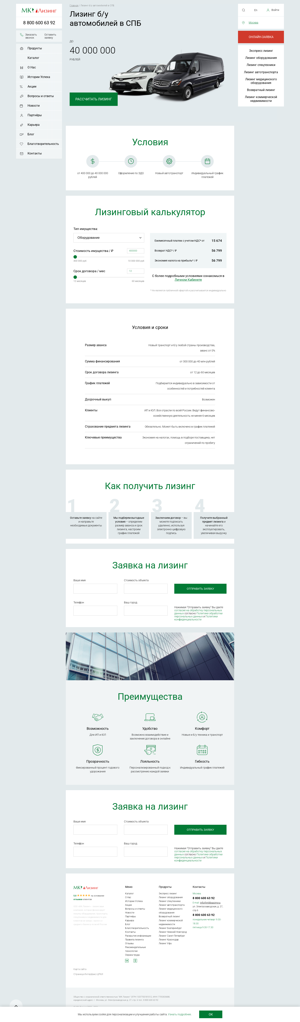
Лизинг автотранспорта (261, 72)
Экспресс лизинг (261, 51)
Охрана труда (132, 955)
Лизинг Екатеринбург (170, 928)
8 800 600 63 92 (39, 22)
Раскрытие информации (138, 935)
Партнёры (35, 115)
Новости (34, 105)
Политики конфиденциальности (196, 618)
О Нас (32, 67)
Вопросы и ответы (41, 96)
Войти (275, 9)
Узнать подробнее (179, 1014)
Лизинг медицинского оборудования (261, 81)
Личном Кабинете (188, 280)
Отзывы (129, 943)
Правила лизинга (134, 939)
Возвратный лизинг (261, 90)
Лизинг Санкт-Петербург (172, 935)
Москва (253, 22)
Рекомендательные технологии (135, 949)
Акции (32, 86)
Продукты (35, 48)
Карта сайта (79, 969)
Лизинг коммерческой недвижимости (261, 98)
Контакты (35, 153)
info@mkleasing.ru (210, 902)
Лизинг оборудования (261, 58)
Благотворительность (43, 144)
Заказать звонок (31, 36)
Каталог (33, 58)
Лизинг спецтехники (261, 65)
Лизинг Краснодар (169, 939)
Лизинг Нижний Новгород (173, 932)
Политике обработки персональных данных (198, 615)
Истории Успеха (39, 77)
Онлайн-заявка (261, 37)
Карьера (34, 125)
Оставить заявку (50, 36)
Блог (31, 134)
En (255, 10)
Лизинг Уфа (165, 943)
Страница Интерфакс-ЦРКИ (88, 974)
